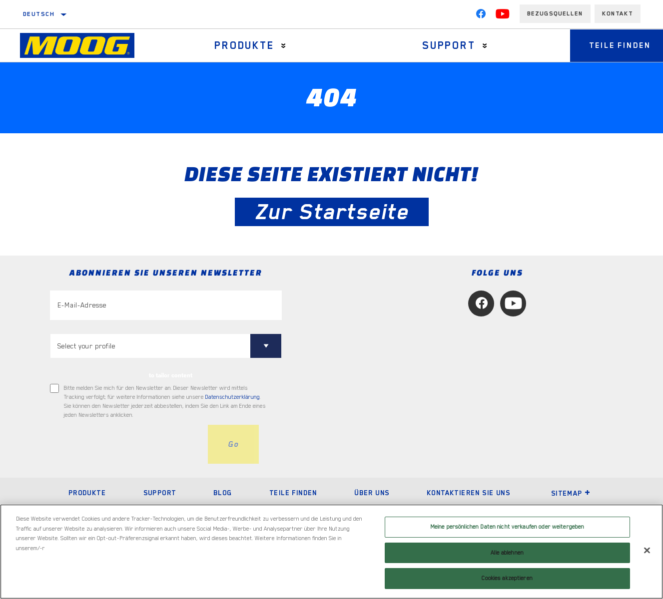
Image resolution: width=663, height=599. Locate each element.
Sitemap (571, 493)
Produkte (243, 45)
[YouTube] (503, 15)
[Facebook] (481, 15)
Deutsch (39, 13)
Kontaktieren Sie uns (468, 493)
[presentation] (126, 444)
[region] (331, 551)
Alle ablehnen (507, 553)
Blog (222, 493)
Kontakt (617, 13)
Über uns (371, 493)
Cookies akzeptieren (507, 578)
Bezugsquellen (555, 13)
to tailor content (170, 375)
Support (446, 45)
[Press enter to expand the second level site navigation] (282, 45)
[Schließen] (647, 551)
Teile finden (293, 493)
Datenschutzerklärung (232, 397)
